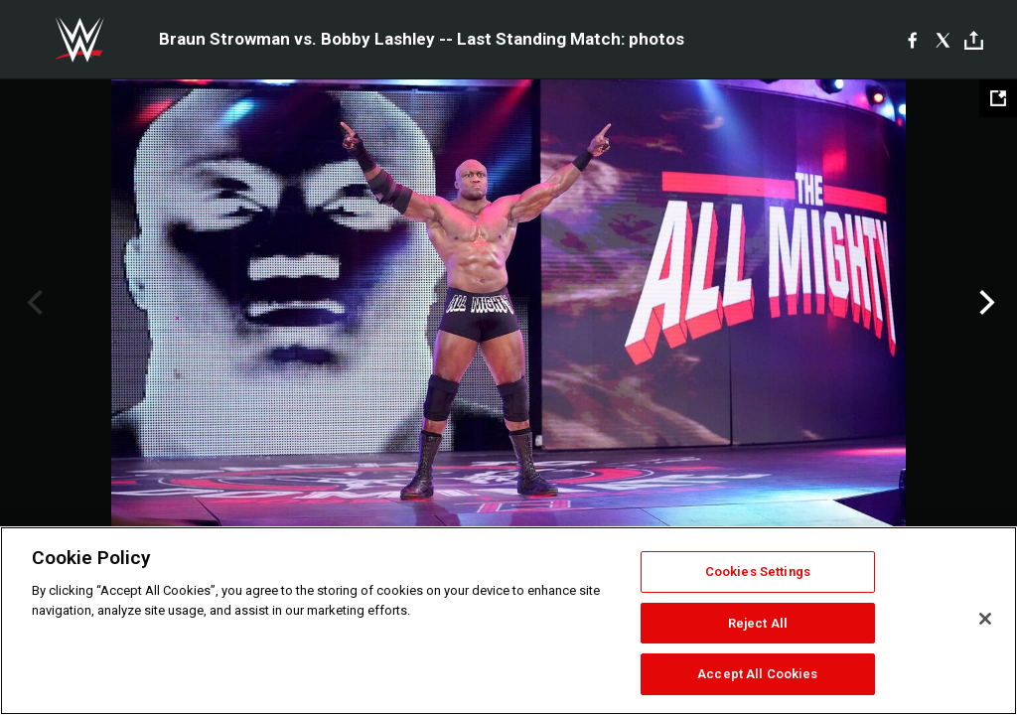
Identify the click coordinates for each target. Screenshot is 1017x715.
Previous (32, 303)
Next (984, 303)
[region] (508, 620)
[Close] (985, 619)
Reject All (758, 623)
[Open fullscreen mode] (998, 98)
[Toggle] (973, 40)
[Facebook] (912, 40)
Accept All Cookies (757, 673)
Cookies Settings (757, 571)
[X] (943, 40)
